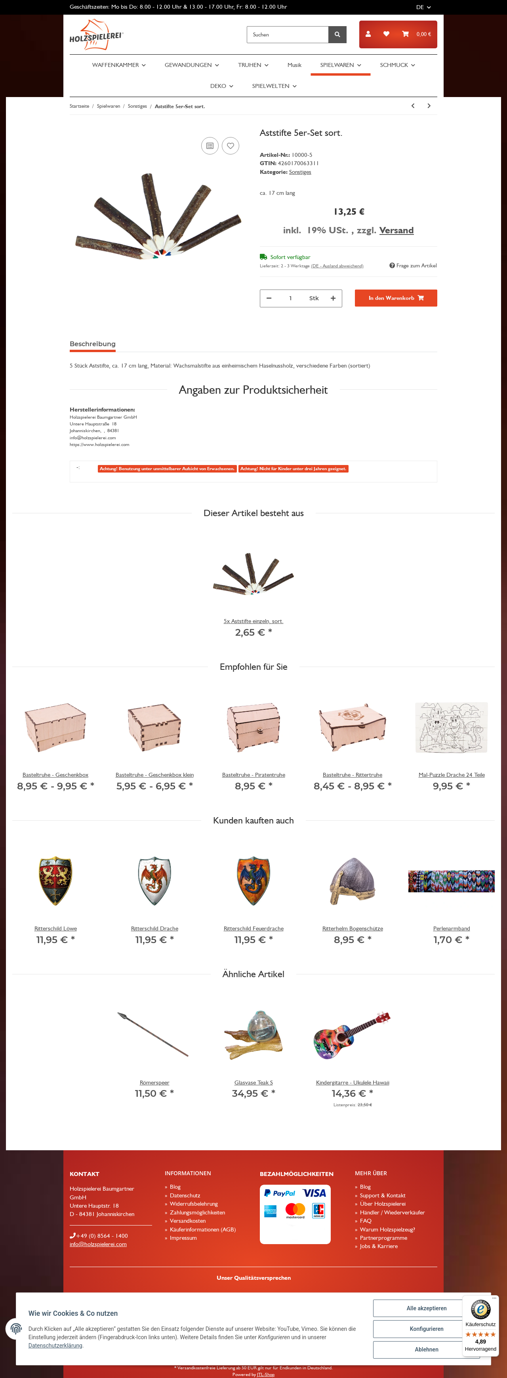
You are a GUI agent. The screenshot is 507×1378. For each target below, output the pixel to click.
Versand (396, 230)
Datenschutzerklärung (56, 1346)
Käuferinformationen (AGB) (202, 1229)
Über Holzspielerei (382, 1203)
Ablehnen (426, 1350)
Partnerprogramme (382, 1237)
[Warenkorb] (416, 34)
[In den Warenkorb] (396, 298)
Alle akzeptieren (426, 1309)
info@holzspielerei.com (98, 1244)
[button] (368, 34)
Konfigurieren (426, 1329)
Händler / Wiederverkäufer (391, 1212)
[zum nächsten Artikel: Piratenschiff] (429, 105)
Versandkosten (187, 1220)
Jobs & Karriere (378, 1246)
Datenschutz (184, 1195)
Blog (174, 1186)
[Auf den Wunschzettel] (230, 145)
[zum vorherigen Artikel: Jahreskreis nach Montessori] (413, 105)
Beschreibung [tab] (93, 344)
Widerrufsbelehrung (193, 1203)
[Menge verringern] (269, 298)
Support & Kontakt (382, 1195)
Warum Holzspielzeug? (386, 1229)
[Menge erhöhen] (333, 298)
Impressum (182, 1237)
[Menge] (290, 298)
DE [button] (420, 7)
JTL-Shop (265, 1374)
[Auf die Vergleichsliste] (210, 145)
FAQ (365, 1220)
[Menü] (494, 1300)
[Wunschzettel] (386, 34)
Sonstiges (300, 171)
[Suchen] (288, 34)
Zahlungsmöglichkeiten (196, 1212)
